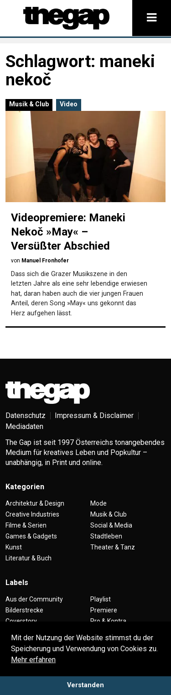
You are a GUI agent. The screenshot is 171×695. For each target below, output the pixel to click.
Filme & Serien (26, 525)
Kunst (13, 547)
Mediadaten (24, 426)
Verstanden (85, 685)
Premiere (103, 610)
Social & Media (111, 525)
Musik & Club (29, 104)
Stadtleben (106, 536)
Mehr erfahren (33, 659)
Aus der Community (34, 599)
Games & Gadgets (31, 536)
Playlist (100, 599)
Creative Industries (32, 514)
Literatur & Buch (28, 558)
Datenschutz (25, 415)
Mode (98, 503)
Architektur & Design (34, 503)
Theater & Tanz (112, 547)
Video (69, 104)
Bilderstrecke (24, 610)
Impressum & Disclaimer (94, 415)
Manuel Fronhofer (45, 260)
